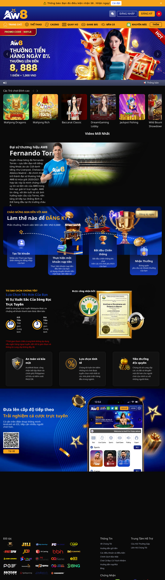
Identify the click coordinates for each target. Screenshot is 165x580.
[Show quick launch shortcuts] (157, 539)
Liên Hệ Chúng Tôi (139, 547)
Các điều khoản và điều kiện (112, 553)
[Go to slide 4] (86, 75)
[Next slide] (158, 54)
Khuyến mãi (137, 25)
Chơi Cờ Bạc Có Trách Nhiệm (113, 560)
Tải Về (11, 504)
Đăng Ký (146, 14)
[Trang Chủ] (15, 13)
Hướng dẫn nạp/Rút (109, 564)
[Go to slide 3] (82, 75)
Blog (102, 568)
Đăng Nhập (127, 14)
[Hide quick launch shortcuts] (153, 541)
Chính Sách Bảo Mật (109, 556)
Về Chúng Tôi (106, 544)
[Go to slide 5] (89, 75)
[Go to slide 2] (79, 75)
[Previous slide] (7, 54)
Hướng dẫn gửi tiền (108, 548)
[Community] (112, 13)
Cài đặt (116, 3)
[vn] (159, 14)
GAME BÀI (89, 25)
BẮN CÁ (108, 25)
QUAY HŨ (70, 25)
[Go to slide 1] (76, 75)
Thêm (156, 24)
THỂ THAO (33, 25)
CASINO (52, 25)
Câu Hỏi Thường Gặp (140, 544)
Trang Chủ (12, 25)
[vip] (158, 547)
